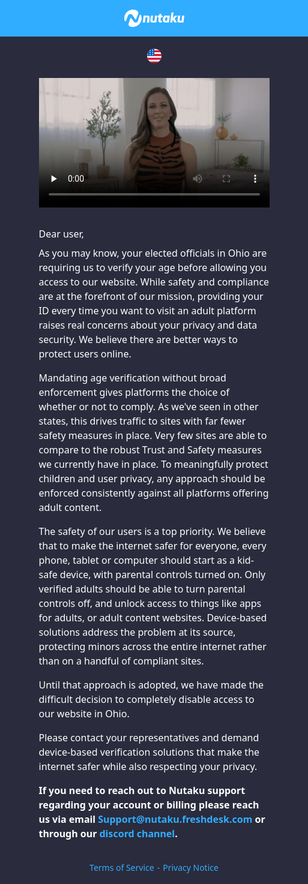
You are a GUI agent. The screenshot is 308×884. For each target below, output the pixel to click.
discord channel (137, 833)
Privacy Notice (191, 867)
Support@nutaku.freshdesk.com (175, 819)
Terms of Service (121, 867)
